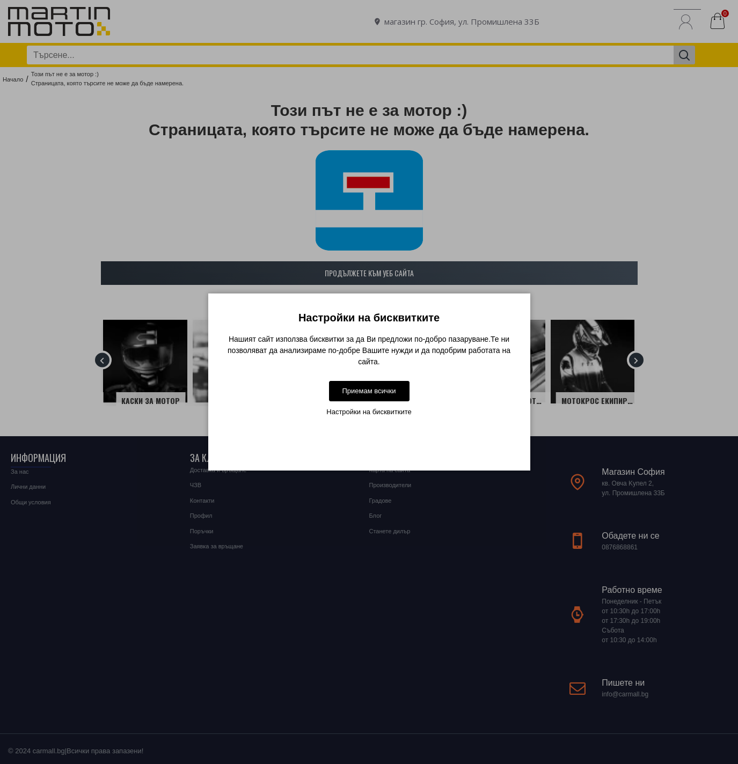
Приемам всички (369, 391)
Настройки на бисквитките (368, 412)
